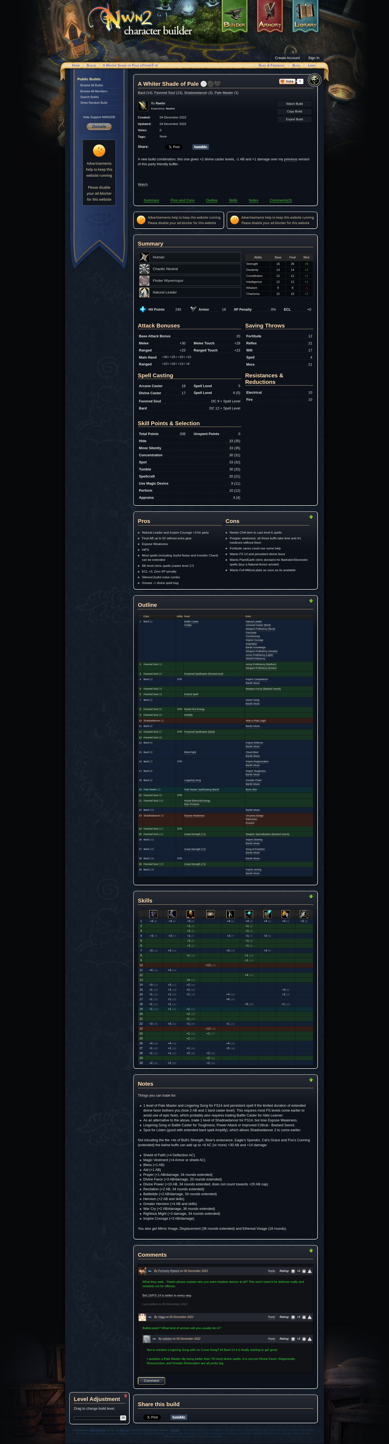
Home (76, 65)
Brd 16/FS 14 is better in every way (166, 1295)
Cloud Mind (252, 752)
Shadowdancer (195, 93)
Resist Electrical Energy (197, 800)
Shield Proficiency (255, 658)
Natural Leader (254, 621)
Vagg (161, 1316)
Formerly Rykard (168, 1270)
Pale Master (224, 93)
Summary (151, 200)
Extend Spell (191, 694)
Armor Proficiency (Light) (259, 655)
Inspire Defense (254, 742)
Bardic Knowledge (256, 647)
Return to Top (293, 517)
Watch (143, 184)
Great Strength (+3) (195, 864)
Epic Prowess (191, 804)
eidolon (167, 1338)
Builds (91, 65)
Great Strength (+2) (195, 849)
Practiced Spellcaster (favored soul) (203, 673)
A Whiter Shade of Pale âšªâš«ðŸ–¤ (130, 65)
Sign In (314, 58)
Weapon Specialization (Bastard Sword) (267, 834)
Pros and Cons (182, 200)
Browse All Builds (91, 85)
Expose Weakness (194, 815)
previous (290, 159)
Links (312, 65)
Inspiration (251, 644)
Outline (211, 200)
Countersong (253, 636)
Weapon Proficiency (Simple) (261, 651)
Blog (296, 65)
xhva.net (124, 1430)
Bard (141, 93)
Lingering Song (192, 780)
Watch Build (294, 103)
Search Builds (89, 97)
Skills (233, 200)
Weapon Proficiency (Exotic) (261, 668)
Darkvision (251, 819)
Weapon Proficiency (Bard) (260, 629)
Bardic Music (253, 683)
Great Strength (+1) (195, 834)
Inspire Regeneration (257, 761)
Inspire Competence (257, 679)
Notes (254, 200)
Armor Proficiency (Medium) (261, 664)
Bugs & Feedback (272, 65)
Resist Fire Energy (194, 709)
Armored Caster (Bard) (258, 625)
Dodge (188, 625)
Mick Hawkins (98, 1430)
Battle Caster (191, 621)
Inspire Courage (254, 640)
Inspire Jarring (253, 869)
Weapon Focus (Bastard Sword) (263, 688)
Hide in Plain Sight (256, 720)
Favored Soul (164, 93)
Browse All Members (93, 91)
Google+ (175, 1430)
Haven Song (252, 700)
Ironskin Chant (254, 780)
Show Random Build (93, 102)
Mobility (188, 715)
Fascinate (251, 632)
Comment (151, 1381)
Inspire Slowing (254, 839)
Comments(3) (281, 200)
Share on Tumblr (200, 147)
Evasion (250, 823)
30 (123, 1417)
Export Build (294, 119)
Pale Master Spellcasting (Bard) (201, 789)
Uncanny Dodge (254, 815)
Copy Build (294, 111)
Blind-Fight (190, 752)
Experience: (163, 108)
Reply (271, 1270)
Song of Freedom (255, 849)
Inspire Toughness (256, 771)
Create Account (287, 58)
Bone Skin (251, 789)
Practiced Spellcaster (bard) (199, 731)
